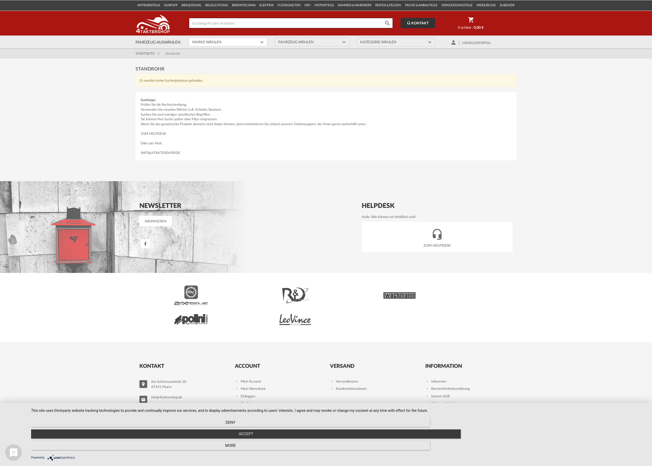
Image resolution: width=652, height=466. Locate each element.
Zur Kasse (245, 376)
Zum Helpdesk (153, 133)
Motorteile (324, 5)
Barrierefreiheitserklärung (447, 361)
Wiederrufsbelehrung (444, 376)
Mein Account (248, 353)
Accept (339, 448)
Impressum (436, 398)
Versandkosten (344, 353)
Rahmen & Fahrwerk (355, 5)
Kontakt (418, 23)
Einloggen (245, 368)
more (554, 448)
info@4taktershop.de (160, 153)
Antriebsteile (148, 5)
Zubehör (507, 5)
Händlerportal (476, 43)
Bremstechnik (244, 5)
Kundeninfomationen (348, 361)
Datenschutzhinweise (444, 383)
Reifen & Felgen (388, 5)
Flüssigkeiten (289, 5)
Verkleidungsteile (457, 5)
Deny (123, 448)
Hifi (307, 5)
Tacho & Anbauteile (421, 5)
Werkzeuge (486, 5)
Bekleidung (191, 5)
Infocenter (436, 353)
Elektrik (266, 5)
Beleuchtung (216, 5)
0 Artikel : (471, 24)
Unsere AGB (437, 368)
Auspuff (171, 5)
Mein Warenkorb (250, 361)
